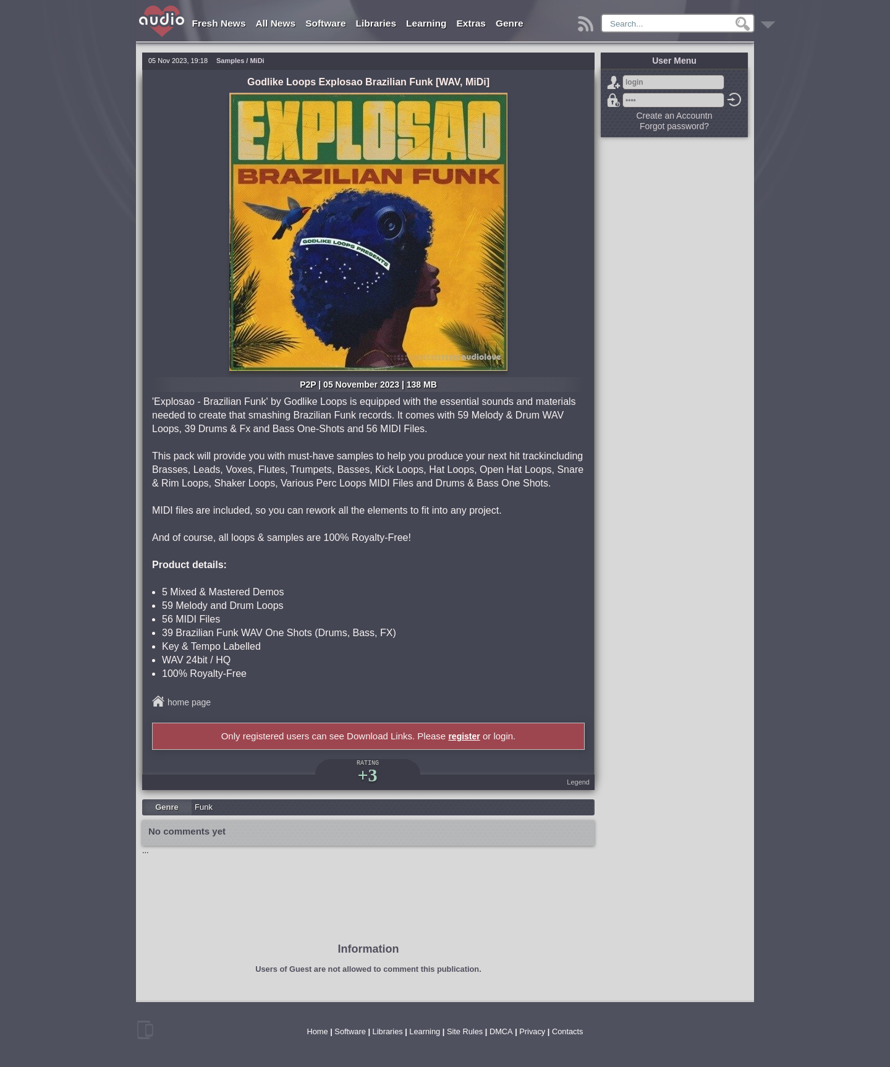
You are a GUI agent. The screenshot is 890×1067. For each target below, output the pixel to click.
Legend (578, 782)
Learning (426, 23)
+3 (367, 775)
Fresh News (219, 23)
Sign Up (614, 82)
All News (276, 23)
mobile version (145, 1030)
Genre (509, 23)
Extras (471, 23)
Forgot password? (614, 100)
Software (325, 23)
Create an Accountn (675, 116)
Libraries (376, 23)
